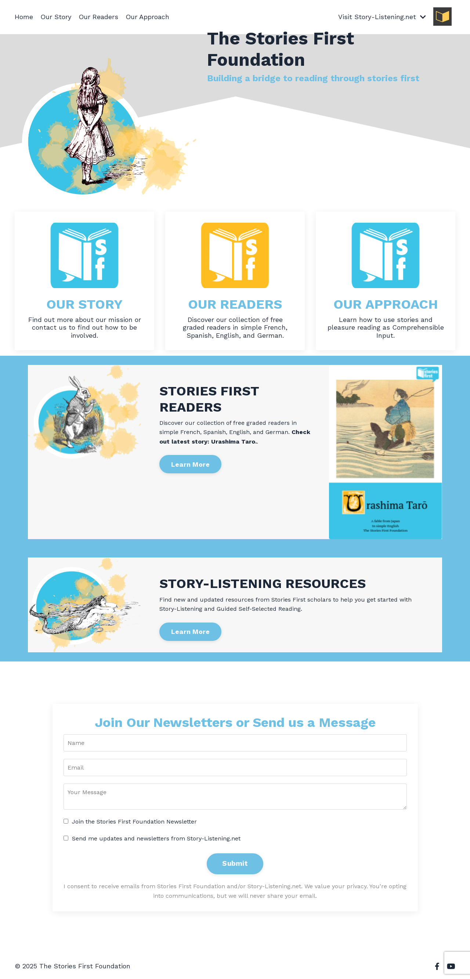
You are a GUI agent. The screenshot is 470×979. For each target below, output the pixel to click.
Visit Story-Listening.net (382, 17)
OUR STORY (84, 304)
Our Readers (98, 17)
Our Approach (147, 17)
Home (24, 17)
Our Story (55, 17)
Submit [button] (235, 863)
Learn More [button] (190, 464)
